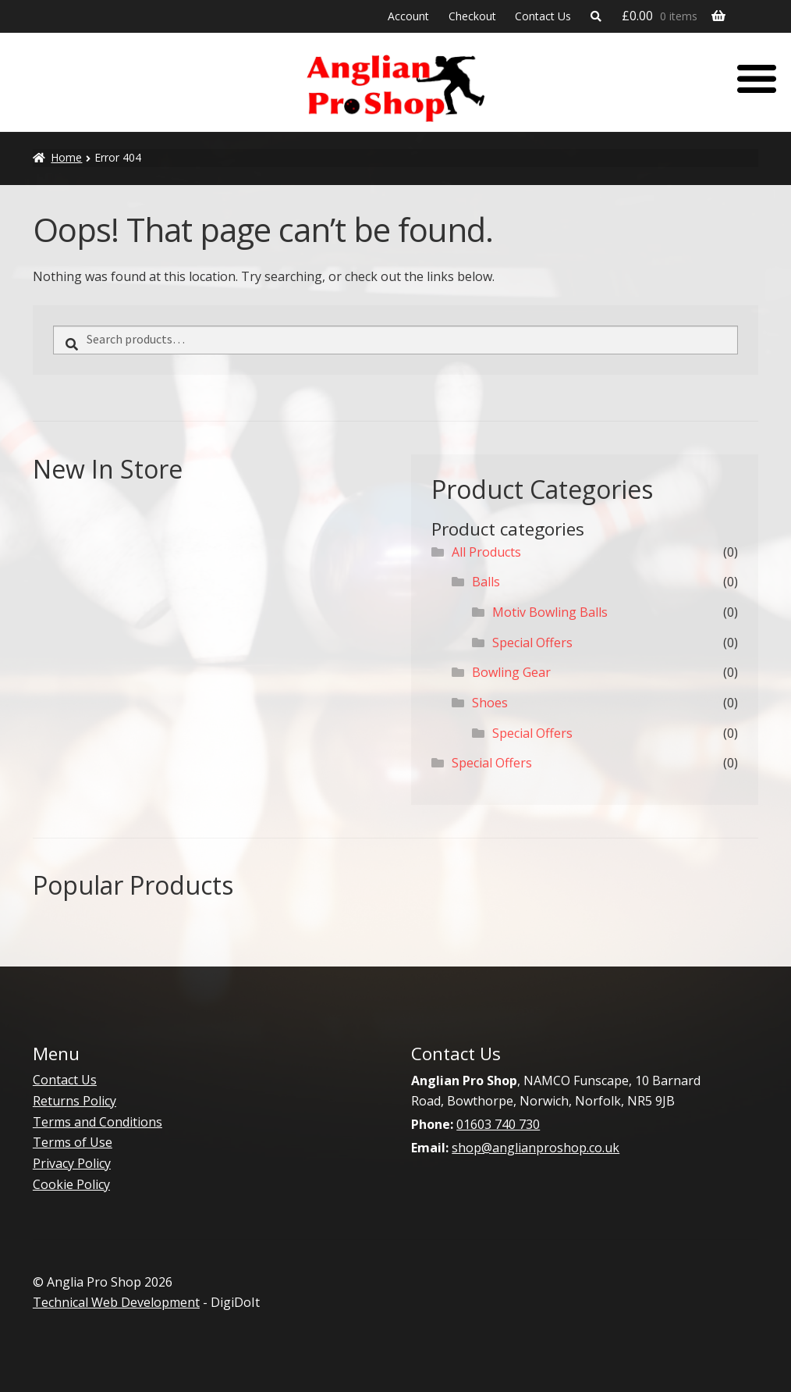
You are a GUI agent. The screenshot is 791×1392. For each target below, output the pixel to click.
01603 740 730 (498, 1124)
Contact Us (543, 16)
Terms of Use (72, 1142)
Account (408, 16)
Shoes (490, 702)
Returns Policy (74, 1100)
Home (66, 157)
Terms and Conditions (97, 1121)
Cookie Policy (71, 1184)
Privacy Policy (72, 1163)
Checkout (472, 16)
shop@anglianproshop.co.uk (535, 1147)
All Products (486, 552)
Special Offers (532, 642)
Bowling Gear (511, 672)
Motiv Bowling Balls (550, 612)
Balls (486, 581)
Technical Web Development (116, 1302)
